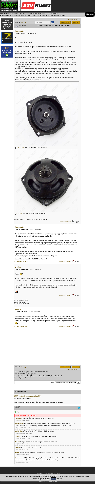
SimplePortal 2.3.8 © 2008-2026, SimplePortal (48, 473)
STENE (33, 15)
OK (53, 478)
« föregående (71, 19)
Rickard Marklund (42, 15)
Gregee (17, 436)
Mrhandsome (19, 423)
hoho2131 (18, 418)
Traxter (17, 442)
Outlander (27, 15)
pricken (18, 267)
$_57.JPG (18, 213)
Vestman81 (19, 31)
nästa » (78, 19)
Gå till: (53, 382)
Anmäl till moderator (65, 222)
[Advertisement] (47, 347)
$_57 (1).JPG (19, 147)
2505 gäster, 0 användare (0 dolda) (27, 396)
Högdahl (17, 447)
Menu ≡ (90, 14)
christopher (18, 431)
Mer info (59, 479)
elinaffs (18, 309)
